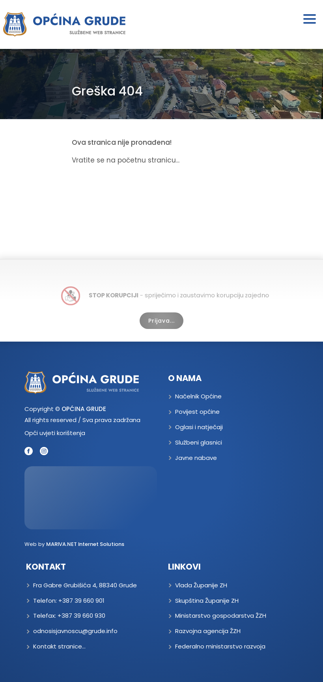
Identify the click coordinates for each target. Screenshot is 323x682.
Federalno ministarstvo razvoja (220, 646)
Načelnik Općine (198, 396)
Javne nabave (196, 458)
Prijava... (161, 321)
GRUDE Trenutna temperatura (90, 497)
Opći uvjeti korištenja (54, 433)
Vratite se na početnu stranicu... (125, 160)
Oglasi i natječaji (199, 427)
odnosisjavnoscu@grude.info (75, 631)
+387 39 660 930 (81, 615)
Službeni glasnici (198, 442)
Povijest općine (197, 412)
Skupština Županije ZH (207, 601)
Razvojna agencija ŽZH (208, 631)
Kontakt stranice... (59, 646)
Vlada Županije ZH (201, 585)
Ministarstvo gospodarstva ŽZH (220, 615)
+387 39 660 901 (81, 601)
